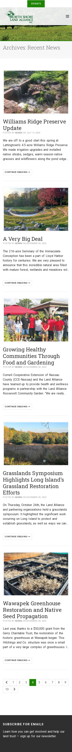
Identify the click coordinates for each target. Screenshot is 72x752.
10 (7, 689)
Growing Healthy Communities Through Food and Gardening (31, 356)
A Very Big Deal (23, 238)
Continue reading (17, 172)
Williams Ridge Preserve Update (34, 125)
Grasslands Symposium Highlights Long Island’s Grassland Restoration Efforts (33, 483)
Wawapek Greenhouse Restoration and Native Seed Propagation (32, 610)
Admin (18, 133)
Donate (36, 3)
